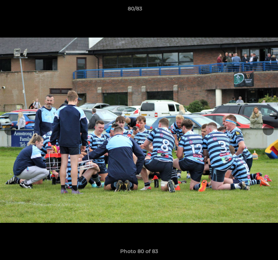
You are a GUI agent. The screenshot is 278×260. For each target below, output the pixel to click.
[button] (247, 10)
